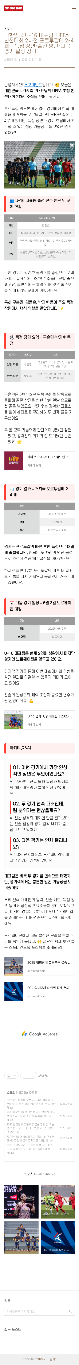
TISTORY (40, 1359)
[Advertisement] (39, 1033)
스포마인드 (33, 85)
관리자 (54, 1359)
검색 (71, 1311)
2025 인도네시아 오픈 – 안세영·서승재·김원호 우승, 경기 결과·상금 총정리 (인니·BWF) (31, 1104)
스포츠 (11, 1092)
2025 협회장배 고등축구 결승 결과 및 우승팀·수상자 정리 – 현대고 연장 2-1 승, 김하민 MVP (30, 1128)
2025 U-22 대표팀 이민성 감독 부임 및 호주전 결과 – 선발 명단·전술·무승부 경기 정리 (31, 1116)
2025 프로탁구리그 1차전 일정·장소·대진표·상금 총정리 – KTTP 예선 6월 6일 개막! (30, 1149)
